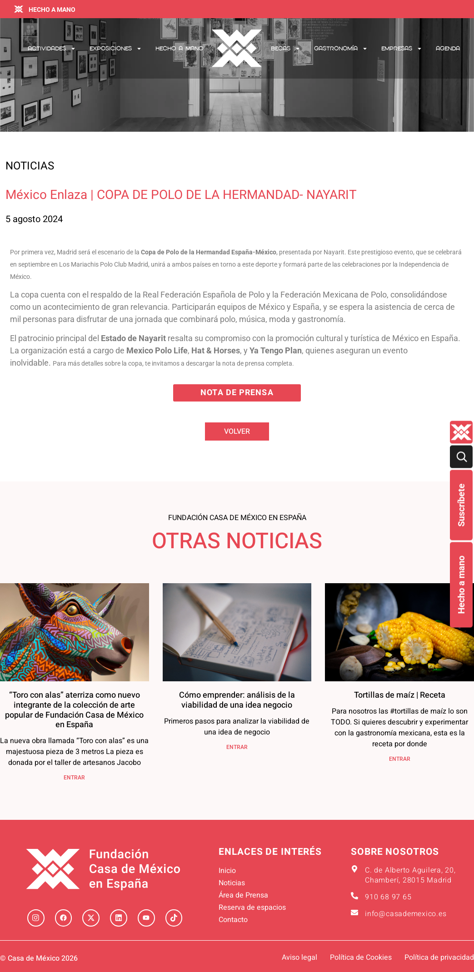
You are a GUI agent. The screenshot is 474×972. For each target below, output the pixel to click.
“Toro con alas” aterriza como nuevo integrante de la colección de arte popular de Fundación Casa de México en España (74, 710)
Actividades (52, 48)
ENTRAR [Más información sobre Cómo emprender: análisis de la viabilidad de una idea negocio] (237, 747)
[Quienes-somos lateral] (461, 432)
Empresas (401, 48)
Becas (285, 48)
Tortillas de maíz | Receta (399, 695)
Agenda (448, 48)
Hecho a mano (461, 585)
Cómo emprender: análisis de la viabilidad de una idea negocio (237, 700)
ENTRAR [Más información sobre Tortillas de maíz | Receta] (399, 759)
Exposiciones (116, 48)
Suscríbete (461, 505)
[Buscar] (461, 457)
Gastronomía (341, 48)
